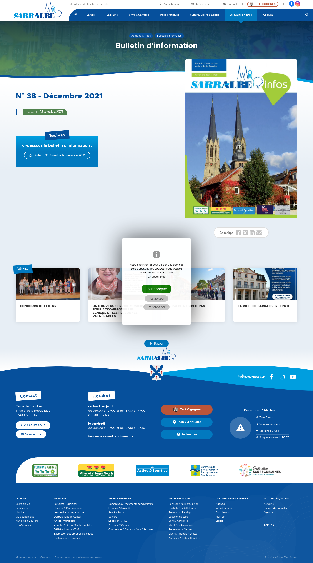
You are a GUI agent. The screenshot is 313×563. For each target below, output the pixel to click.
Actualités (186, 434)
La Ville (91, 15)
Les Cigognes (23, 525)
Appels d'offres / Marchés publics (73, 525)
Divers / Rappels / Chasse (183, 533)
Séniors (112, 516)
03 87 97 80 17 (33, 425)
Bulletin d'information (276, 508)
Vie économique (25, 516)
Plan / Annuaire (170, 4)
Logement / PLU (117, 520)
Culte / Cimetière (178, 520)
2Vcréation (290, 557)
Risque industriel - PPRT (274, 437)
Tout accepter (156, 289)
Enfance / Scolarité (119, 508)
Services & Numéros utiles (183, 503)
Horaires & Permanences (68, 508)
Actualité (269, 503)
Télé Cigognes (187, 409)
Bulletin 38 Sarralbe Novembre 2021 (59, 155)
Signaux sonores (269, 424)
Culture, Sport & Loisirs (204, 15)
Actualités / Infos (241, 15)
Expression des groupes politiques (73, 533)
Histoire (20, 512)
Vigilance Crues (269, 431)
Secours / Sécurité (119, 525)
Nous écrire (31, 434)
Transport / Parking (180, 512)
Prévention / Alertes (180, 529)
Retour (156, 343)
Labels (219, 520)
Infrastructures (224, 508)
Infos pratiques (169, 15)
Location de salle (178, 516)
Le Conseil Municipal (65, 503)
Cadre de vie (23, 503)
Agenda (268, 15)
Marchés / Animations (181, 525)
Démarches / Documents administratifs (130, 503)
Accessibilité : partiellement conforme (78, 557)
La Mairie (112, 15)
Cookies (45, 557)
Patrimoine (22, 508)
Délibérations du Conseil (68, 516)
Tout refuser (156, 298)
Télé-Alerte (266, 417)
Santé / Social (116, 512)
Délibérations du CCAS (67, 529)
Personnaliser (156, 307)
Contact (230, 4)
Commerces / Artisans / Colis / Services (130, 529)
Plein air (220, 516)
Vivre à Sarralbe (139, 15)
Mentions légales (26, 557)
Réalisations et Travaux (67, 538)
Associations (223, 512)
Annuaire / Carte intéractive (184, 538)
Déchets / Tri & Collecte (182, 508)
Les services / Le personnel (69, 512)
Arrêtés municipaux (65, 520)
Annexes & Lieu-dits (27, 520)
